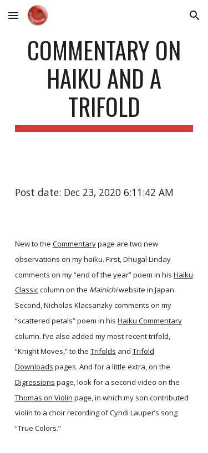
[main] (104, 83)
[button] (13, 15)
